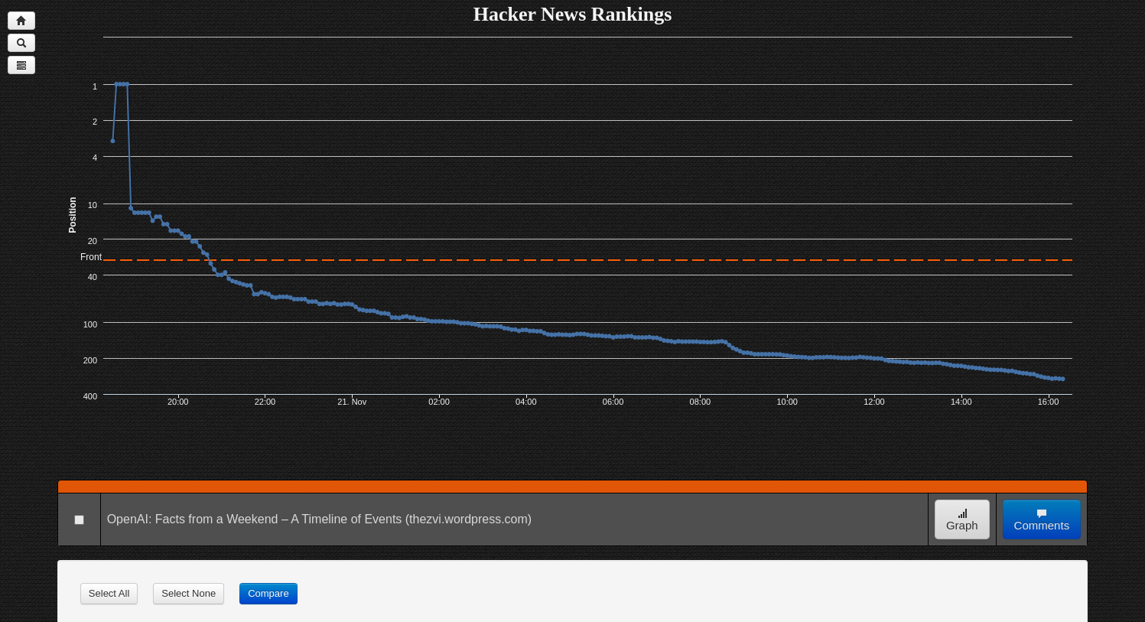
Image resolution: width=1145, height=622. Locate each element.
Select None (188, 593)
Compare (268, 593)
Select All (109, 593)
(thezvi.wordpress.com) (468, 519)
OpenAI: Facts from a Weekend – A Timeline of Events (254, 519)
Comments (1042, 520)
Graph (962, 520)
